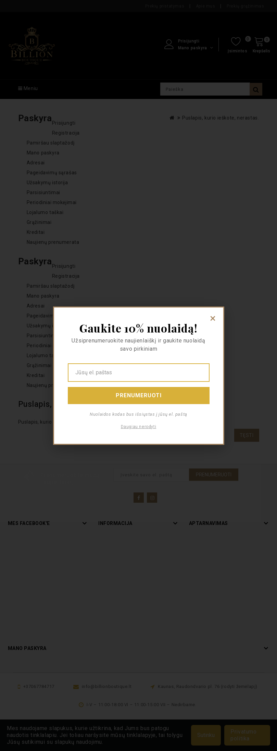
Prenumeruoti (139, 395)
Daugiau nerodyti (138, 426)
